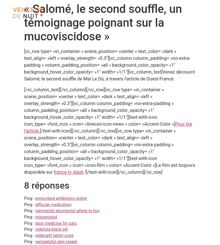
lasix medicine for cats (55, 223)
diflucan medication (53, 204)
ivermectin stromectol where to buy (67, 210)
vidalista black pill (51, 229)
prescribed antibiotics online (61, 198)
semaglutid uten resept (56, 241)
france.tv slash (69, 172)
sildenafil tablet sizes (54, 235)
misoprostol (46, 217)
